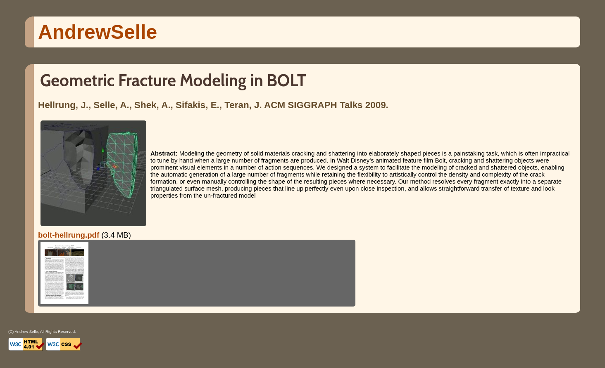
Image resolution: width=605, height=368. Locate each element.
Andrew (97, 32)
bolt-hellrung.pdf (68, 235)
